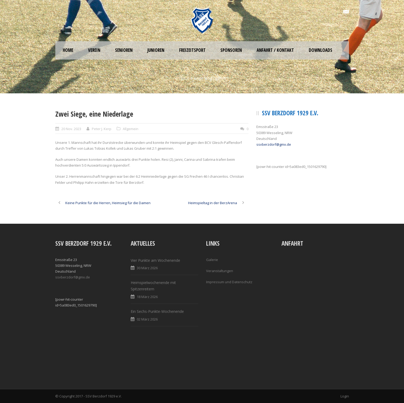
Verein (94, 50)
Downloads (320, 50)
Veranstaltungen (219, 270)
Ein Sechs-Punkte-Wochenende (157, 311)
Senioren (124, 50)
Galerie (212, 259)
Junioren (155, 50)
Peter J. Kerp (101, 128)
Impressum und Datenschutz (229, 282)
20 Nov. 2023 (71, 128)
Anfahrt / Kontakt (275, 50)
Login (345, 396)
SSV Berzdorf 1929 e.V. (103, 396)
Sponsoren (231, 50)
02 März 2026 (147, 319)
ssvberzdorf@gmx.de (273, 144)
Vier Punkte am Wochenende (155, 260)
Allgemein (130, 128)
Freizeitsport (192, 50)
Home (68, 50)
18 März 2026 (147, 296)
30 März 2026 (147, 267)
